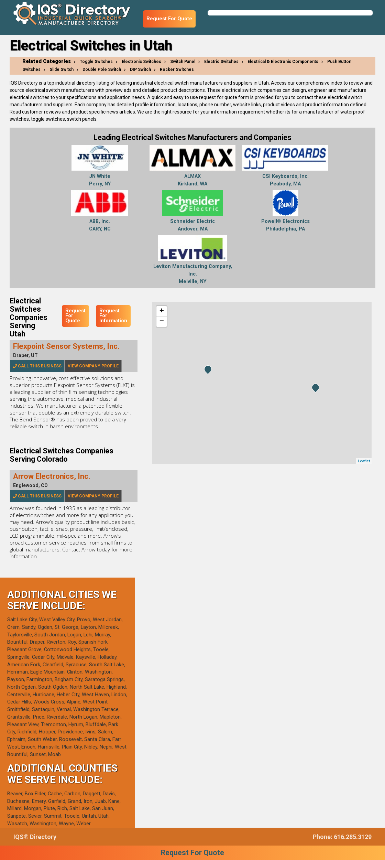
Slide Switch (62, 69)
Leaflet (364, 461)
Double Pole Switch (101, 69)
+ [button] (162, 311)
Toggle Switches (96, 61)
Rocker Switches (177, 69)
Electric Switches (221, 61)
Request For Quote (169, 19)
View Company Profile (93, 366)
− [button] (162, 321)
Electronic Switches (141, 61)
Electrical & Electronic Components (283, 61)
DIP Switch (140, 69)
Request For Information (113, 316)
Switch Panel (182, 61)
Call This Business (37, 366)
